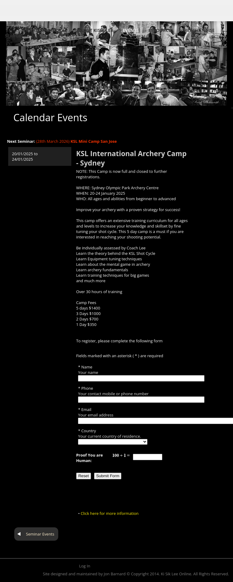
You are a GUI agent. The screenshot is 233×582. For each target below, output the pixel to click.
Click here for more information (110, 513)
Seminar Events (40, 534)
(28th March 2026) (76, 141)
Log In (84, 566)
